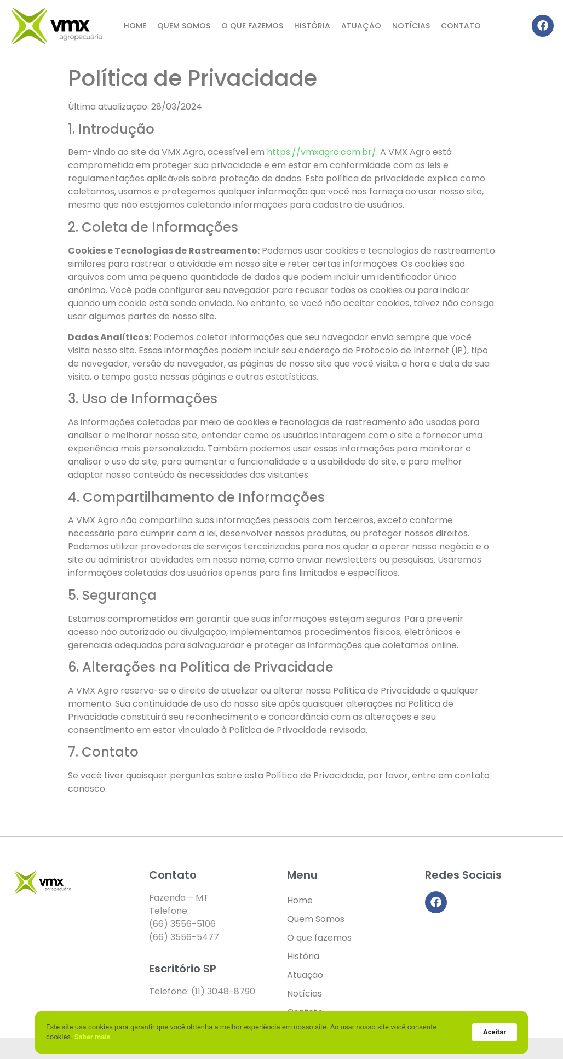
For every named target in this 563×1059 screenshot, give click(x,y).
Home (135, 25)
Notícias (411, 25)
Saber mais (92, 1037)
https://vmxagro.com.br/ (321, 152)
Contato (461, 25)
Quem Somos (183, 25)
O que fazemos (252, 25)
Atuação (361, 25)
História (312, 25)
